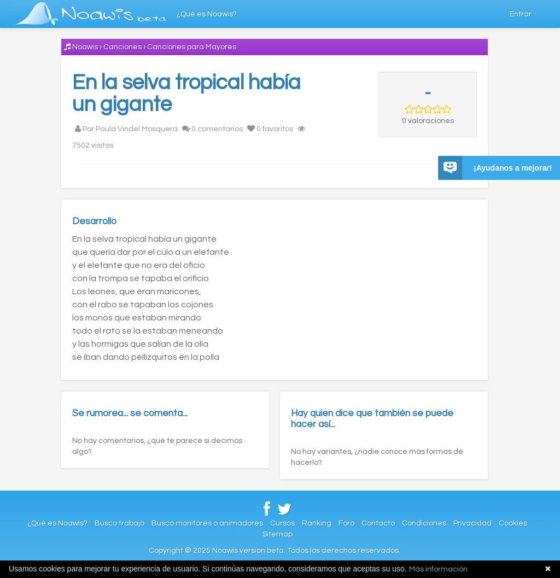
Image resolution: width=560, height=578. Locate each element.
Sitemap (277, 534)
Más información (438, 569)
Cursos (282, 523)
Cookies (513, 523)
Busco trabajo (119, 523)
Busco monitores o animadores (207, 523)
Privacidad (472, 523)
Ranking (316, 523)
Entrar (521, 14)
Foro (346, 523)
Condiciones (424, 523)
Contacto (378, 523)
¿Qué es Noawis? (207, 14)
